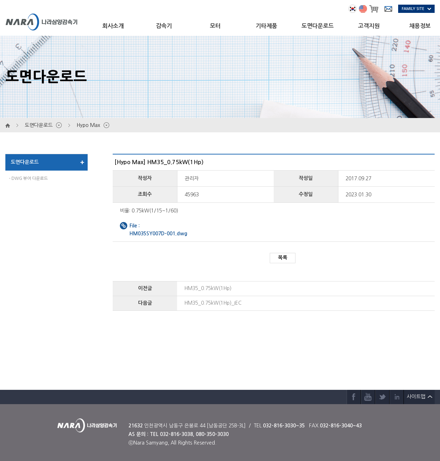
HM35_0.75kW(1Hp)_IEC (212, 302)
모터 (215, 26)
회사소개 (113, 26)
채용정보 (420, 26)
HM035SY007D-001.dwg (158, 233)
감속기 (164, 26)
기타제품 (266, 26)
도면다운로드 (318, 26)
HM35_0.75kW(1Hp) (207, 288)
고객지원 (369, 26)
